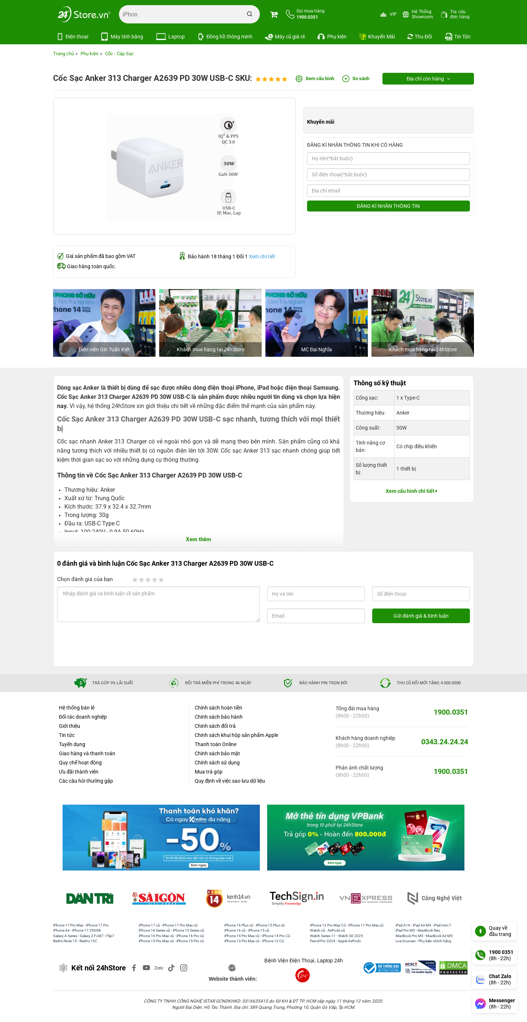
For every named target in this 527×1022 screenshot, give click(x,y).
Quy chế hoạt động (80, 762)
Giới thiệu (69, 726)
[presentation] (116, 644)
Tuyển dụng (72, 744)
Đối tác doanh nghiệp (83, 717)
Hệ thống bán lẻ (76, 708)
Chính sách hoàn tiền (218, 708)
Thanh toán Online (215, 744)
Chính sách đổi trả (215, 726)
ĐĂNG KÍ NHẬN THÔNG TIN (388, 206)
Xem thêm (198, 539)
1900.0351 (451, 712)
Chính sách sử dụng (217, 762)
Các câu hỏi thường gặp (86, 781)
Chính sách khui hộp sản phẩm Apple (236, 735)
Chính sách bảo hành (219, 717)
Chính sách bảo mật (217, 753)
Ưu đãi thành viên (78, 772)
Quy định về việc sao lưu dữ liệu (230, 781)
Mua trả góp (209, 772)
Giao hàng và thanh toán (87, 753)
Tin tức (67, 735)
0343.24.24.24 (444, 741)
